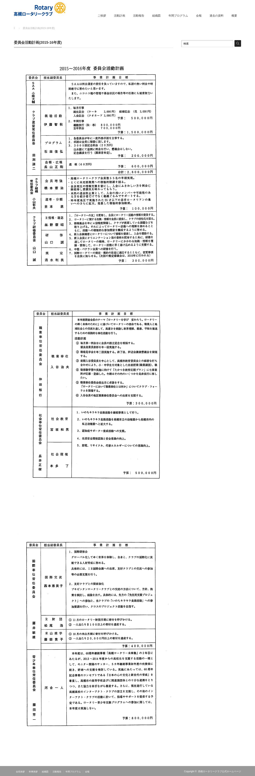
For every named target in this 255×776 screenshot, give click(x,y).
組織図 (156, 15)
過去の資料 (217, 15)
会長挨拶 (20, 771)
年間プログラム (178, 15)
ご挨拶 (102, 15)
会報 (199, 15)
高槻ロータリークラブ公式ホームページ (219, 771)
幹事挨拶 (33, 771)
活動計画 (119, 15)
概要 (234, 15)
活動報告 (138, 15)
